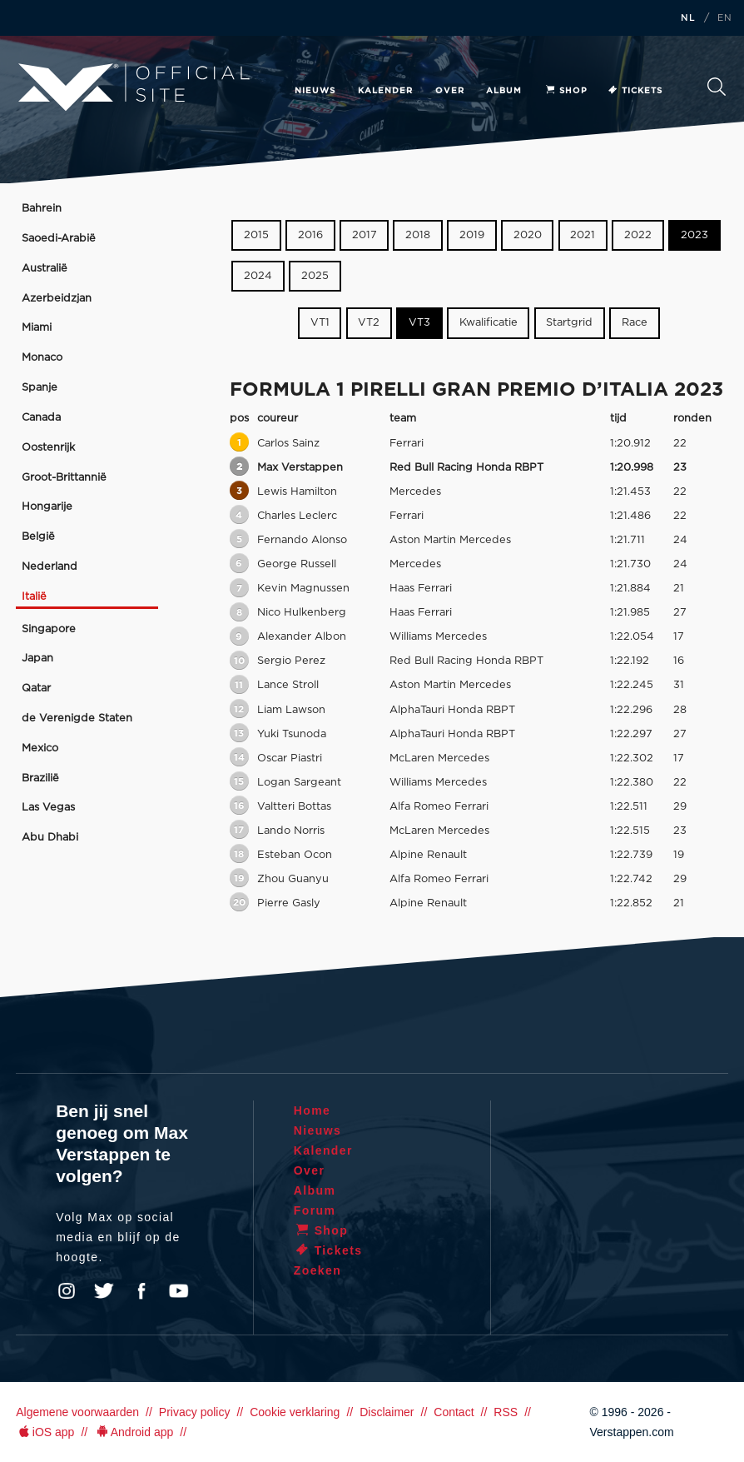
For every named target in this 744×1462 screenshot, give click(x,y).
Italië (34, 596)
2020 (527, 235)
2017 (364, 235)
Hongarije (47, 506)
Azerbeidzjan (57, 298)
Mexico (40, 748)
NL (688, 18)
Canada (41, 417)
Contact (454, 1412)
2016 (310, 235)
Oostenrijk (48, 447)
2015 (256, 235)
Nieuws (315, 91)
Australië (44, 268)
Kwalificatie (488, 322)
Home (312, 1110)
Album (504, 91)
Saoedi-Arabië (59, 238)
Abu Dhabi (50, 837)
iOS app (45, 1432)
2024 (258, 276)
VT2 (368, 322)
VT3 (419, 322)
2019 (471, 235)
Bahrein (42, 208)
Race (634, 322)
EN (724, 18)
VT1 (320, 322)
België (38, 536)
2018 (417, 235)
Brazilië (40, 778)
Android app (133, 1432)
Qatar (36, 688)
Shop (566, 91)
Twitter (104, 1291)
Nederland (49, 566)
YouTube (179, 1291)
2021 (582, 235)
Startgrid (569, 322)
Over (449, 91)
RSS (506, 1412)
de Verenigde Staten (77, 718)
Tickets (634, 91)
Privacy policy (195, 1412)
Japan (37, 658)
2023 (694, 235)
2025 (315, 276)
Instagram (66, 1291)
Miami (37, 327)
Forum (315, 1210)
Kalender (385, 91)
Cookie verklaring (295, 1412)
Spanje (39, 387)
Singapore (49, 629)
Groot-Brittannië (64, 477)
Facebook (141, 1291)
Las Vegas (48, 807)
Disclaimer (387, 1412)
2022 (638, 235)
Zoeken (716, 86)
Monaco (42, 357)
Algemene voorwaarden (77, 1412)
